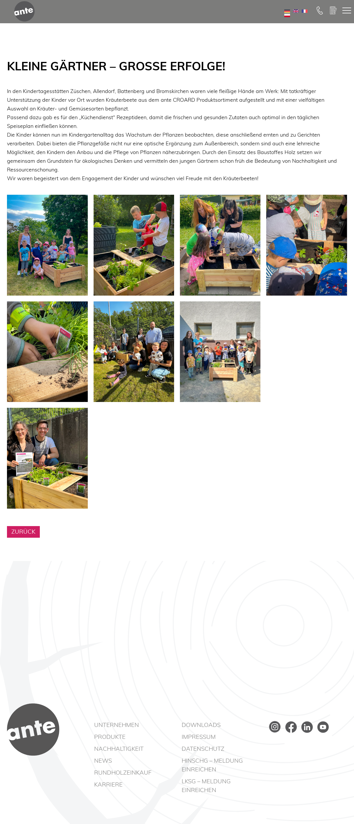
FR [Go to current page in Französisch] (304, 20)
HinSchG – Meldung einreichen (212, 765)
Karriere (108, 785)
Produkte (110, 737)
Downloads (201, 725)
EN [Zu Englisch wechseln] (295, 20)
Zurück (23, 532)
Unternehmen (116, 725)
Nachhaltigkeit (119, 749)
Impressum (199, 737)
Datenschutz (203, 749)
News (103, 761)
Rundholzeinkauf (122, 773)
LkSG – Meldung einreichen (206, 786)
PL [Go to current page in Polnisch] (287, 24)
